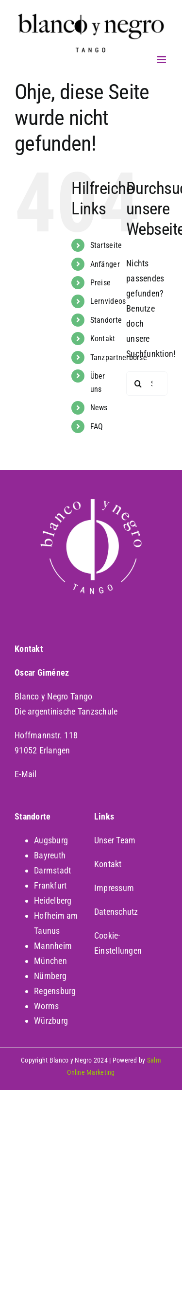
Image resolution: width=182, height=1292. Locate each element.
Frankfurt (50, 885)
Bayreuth (50, 855)
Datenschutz (116, 912)
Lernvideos (108, 301)
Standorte (106, 320)
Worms (46, 1006)
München (50, 961)
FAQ (96, 426)
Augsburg (51, 840)
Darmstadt (52, 870)
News (99, 407)
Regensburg (55, 991)
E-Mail (26, 774)
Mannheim (53, 946)
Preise (100, 282)
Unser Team (115, 840)
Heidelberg (53, 900)
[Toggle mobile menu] (162, 59)
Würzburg (51, 1020)
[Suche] (138, 383)
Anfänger (105, 264)
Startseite (106, 245)
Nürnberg (50, 976)
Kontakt (103, 338)
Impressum (114, 888)
